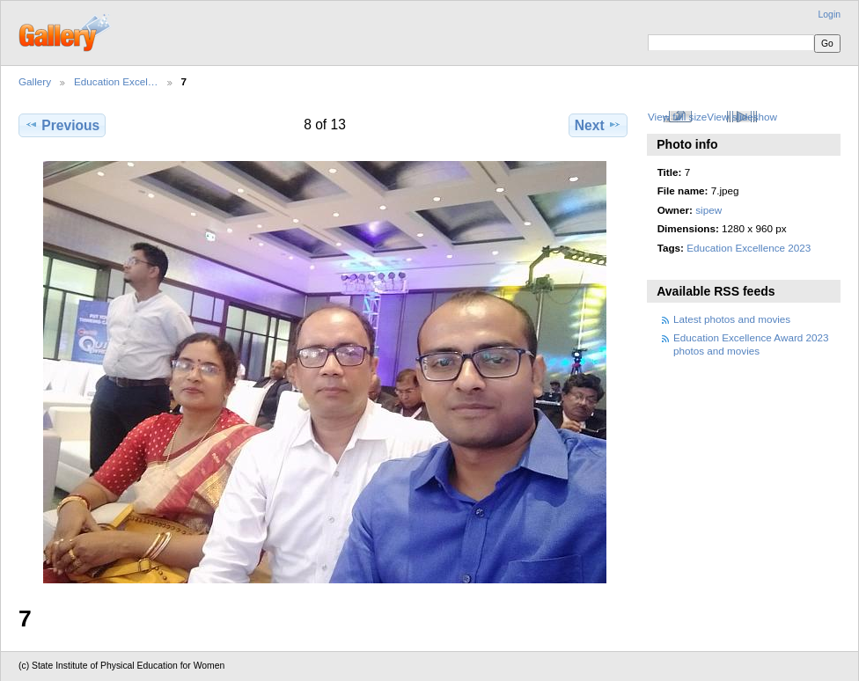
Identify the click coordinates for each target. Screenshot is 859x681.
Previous (62, 125)
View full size (677, 116)
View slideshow (742, 116)
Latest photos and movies (731, 319)
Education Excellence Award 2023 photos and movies (751, 343)
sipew (708, 210)
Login (830, 14)
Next (598, 125)
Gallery (34, 81)
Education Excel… (116, 81)
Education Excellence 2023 (748, 247)
